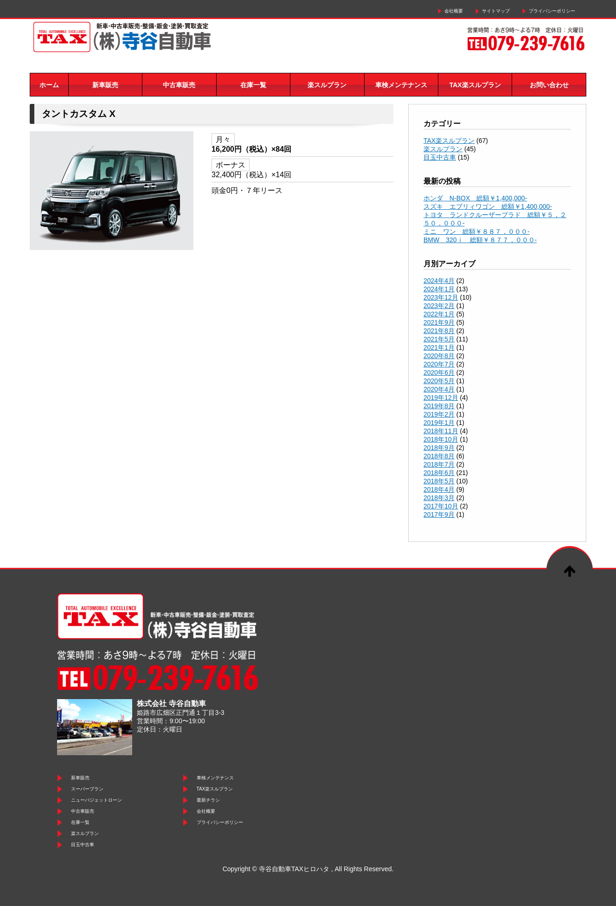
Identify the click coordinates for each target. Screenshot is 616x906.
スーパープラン (87, 788)
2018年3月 (439, 497)
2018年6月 (439, 472)
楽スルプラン (327, 85)
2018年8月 (439, 456)
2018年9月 (439, 447)
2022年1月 (439, 314)
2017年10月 (441, 506)
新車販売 (105, 85)
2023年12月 (441, 297)
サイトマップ (496, 10)
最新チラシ (208, 800)
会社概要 (453, 10)
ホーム (49, 85)
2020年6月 (439, 372)
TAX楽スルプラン (475, 85)
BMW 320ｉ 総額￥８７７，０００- (480, 240)
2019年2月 (439, 414)
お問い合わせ (549, 85)
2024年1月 (439, 289)
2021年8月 (439, 330)
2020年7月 (439, 364)
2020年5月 (439, 381)
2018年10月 (441, 439)
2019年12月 (441, 397)
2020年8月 (439, 356)
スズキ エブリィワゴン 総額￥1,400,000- (488, 206)
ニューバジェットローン (96, 800)
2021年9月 (439, 322)
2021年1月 (439, 347)
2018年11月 (441, 431)
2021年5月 (439, 339)
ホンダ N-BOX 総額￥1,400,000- (475, 198)
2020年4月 (439, 389)
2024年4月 (439, 280)
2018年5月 (439, 481)
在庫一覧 (253, 85)
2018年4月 (439, 489)
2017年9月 (439, 514)
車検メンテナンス (401, 85)
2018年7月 (439, 464)
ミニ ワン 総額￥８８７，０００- (477, 231)
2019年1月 (439, 422)
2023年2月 (439, 305)
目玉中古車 (440, 157)
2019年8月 (439, 406)
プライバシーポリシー (552, 10)
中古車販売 (179, 85)
